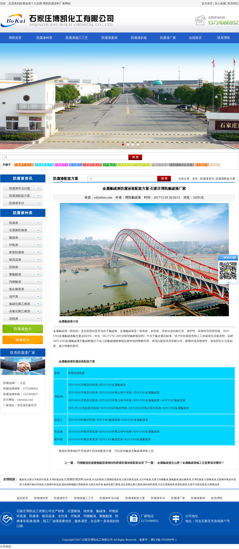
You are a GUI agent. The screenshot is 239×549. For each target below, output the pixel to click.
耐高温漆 (15, 259)
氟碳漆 (13, 237)
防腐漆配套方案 (19, 195)
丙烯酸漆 (15, 281)
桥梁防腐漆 (16, 252)
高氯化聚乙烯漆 (19, 311)
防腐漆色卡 (23, 329)
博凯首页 (15, 37)
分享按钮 (5, 546)
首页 (195, 178)
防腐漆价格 (139, 37)
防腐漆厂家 (168, 37)
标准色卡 (23, 340)
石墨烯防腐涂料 (74, 479)
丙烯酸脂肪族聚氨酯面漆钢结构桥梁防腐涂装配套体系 (110, 462)
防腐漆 (13, 222)
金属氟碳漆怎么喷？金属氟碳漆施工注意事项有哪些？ (190, 462)
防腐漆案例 (109, 37)
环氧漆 (13, 245)
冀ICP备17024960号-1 (164, 539)
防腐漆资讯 (207, 178)
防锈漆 (13, 267)
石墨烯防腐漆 (18, 230)
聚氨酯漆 (15, 274)
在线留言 (195, 37)
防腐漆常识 (16, 203)
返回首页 (22, 498)
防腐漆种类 (44, 37)
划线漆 (13, 318)
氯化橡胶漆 (16, 289)
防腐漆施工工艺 (77, 37)
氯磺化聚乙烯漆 (19, 303)
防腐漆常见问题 (19, 188)
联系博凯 (223, 37)
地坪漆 (13, 296)
